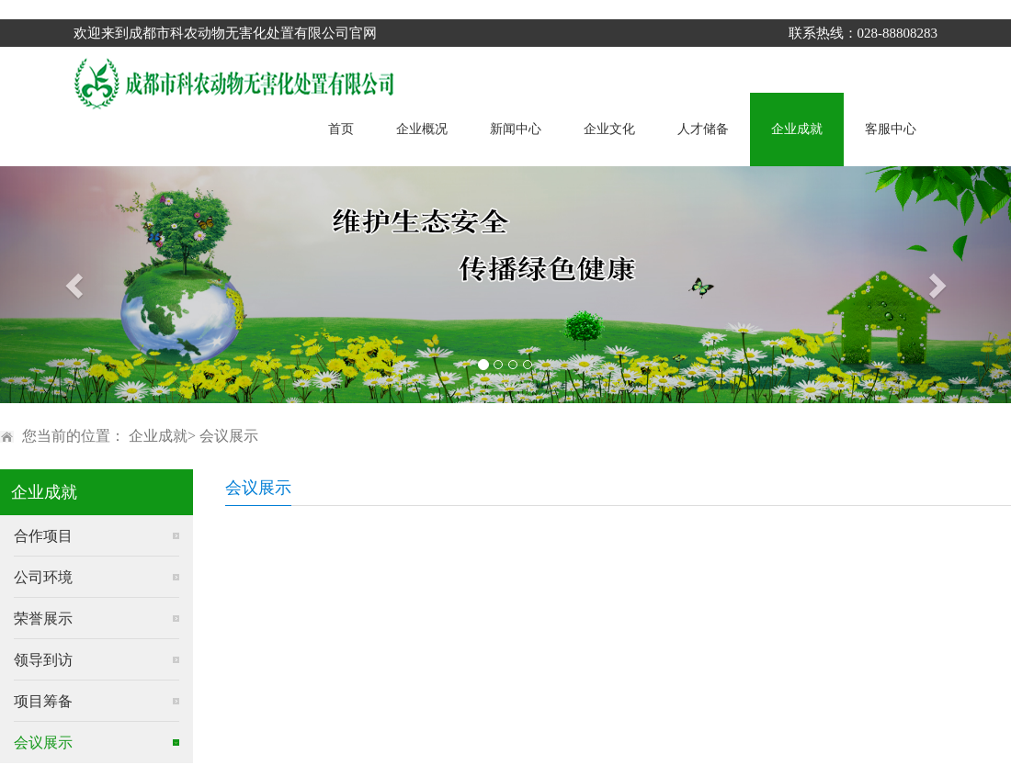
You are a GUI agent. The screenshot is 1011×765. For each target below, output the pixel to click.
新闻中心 (515, 129)
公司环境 (43, 577)
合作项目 (43, 536)
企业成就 (797, 129)
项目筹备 (43, 701)
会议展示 (228, 436)
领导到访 (43, 660)
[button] (76, 284)
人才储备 (703, 129)
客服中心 (890, 129)
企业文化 (609, 129)
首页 (341, 129)
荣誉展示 (43, 618)
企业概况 (422, 129)
